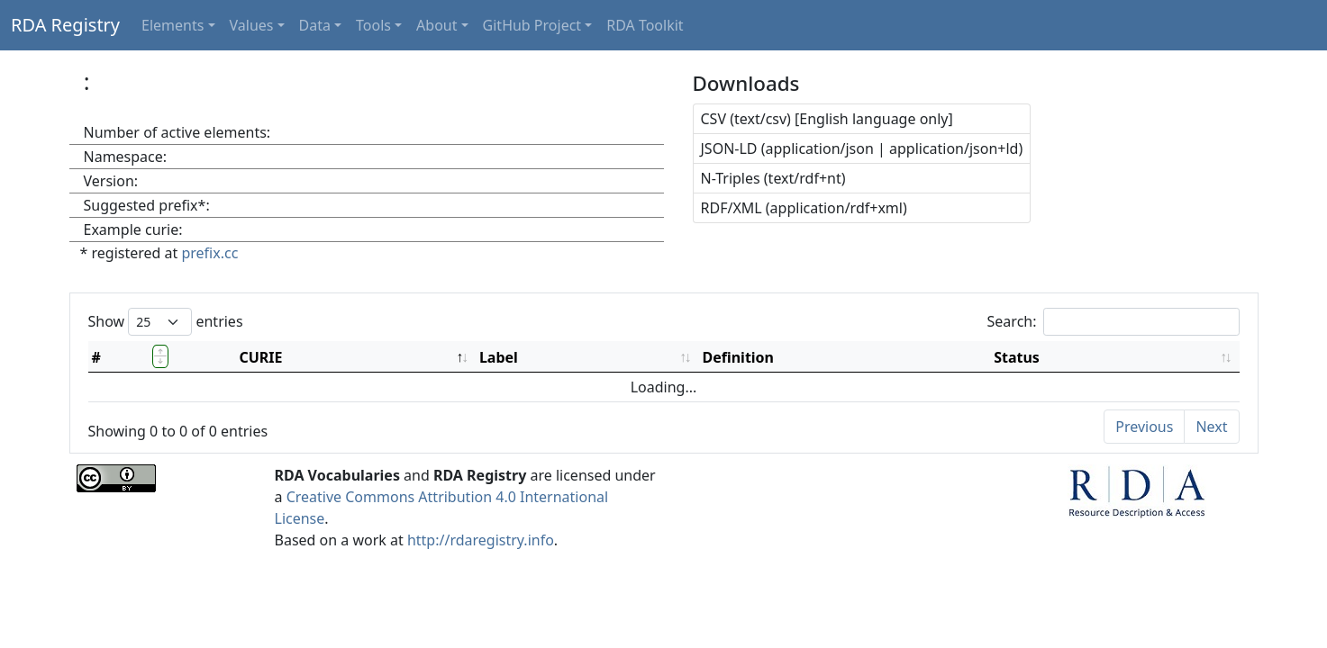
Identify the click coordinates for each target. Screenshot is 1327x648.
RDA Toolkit (644, 25)
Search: (1113, 322)
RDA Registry (65, 25)
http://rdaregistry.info (480, 540)
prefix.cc (209, 253)
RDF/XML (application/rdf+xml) (804, 208)
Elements (172, 25)
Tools (373, 25)
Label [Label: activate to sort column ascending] (498, 357)
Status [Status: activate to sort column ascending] (1017, 357)
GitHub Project (532, 25)
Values (252, 25)
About (436, 25)
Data (315, 25)
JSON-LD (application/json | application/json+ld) (862, 148)
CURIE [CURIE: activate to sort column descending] (260, 357)
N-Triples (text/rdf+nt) (773, 178)
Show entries (165, 322)
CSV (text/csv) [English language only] (827, 119)
